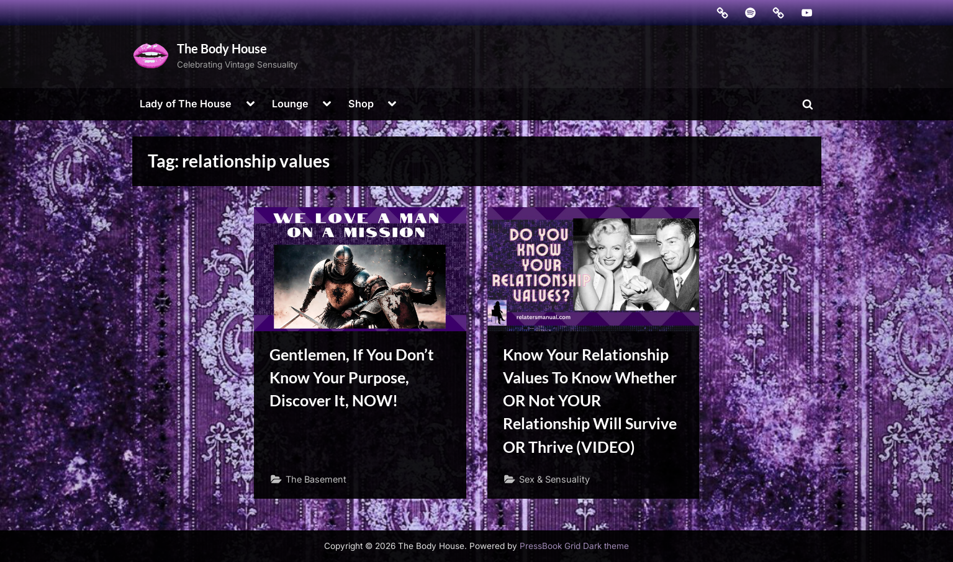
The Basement (316, 479)
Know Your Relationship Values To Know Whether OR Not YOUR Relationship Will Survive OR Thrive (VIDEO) (590, 401)
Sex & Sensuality (554, 479)
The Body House (222, 48)
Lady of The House (186, 103)
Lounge (290, 103)
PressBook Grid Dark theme (574, 546)
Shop (361, 103)
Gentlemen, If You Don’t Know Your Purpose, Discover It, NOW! (351, 377)
